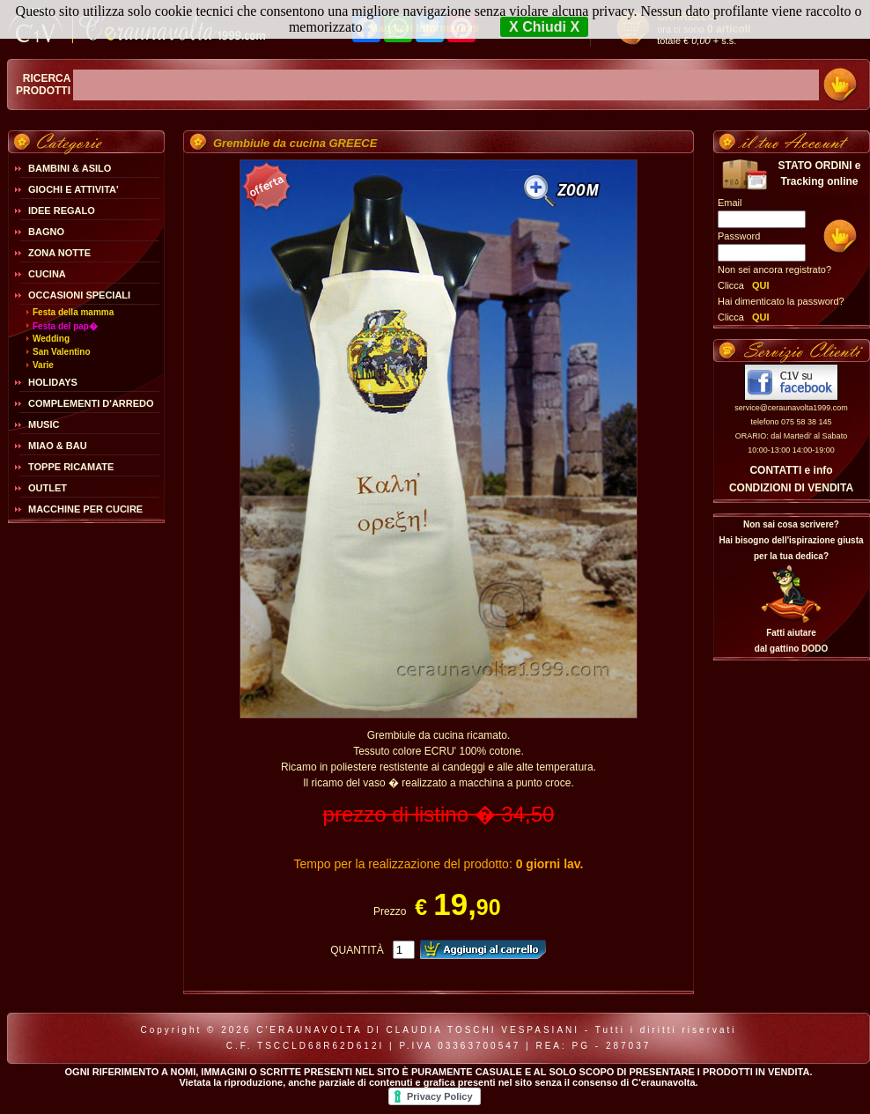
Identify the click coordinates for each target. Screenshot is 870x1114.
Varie (43, 365)
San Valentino (62, 352)
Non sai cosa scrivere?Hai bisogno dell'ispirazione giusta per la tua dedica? (791, 540)
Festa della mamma (73, 312)
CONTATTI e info (790, 470)
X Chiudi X (544, 26)
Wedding (51, 338)
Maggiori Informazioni (424, 28)
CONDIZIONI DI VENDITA (791, 488)
